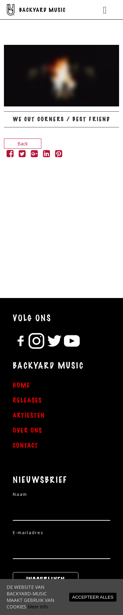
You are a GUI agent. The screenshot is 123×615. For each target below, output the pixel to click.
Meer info (38, 607)
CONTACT (25, 445)
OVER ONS (27, 430)
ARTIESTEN (29, 415)
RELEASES (27, 400)
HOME (21, 385)
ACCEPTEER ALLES (92, 597)
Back (22, 143)
